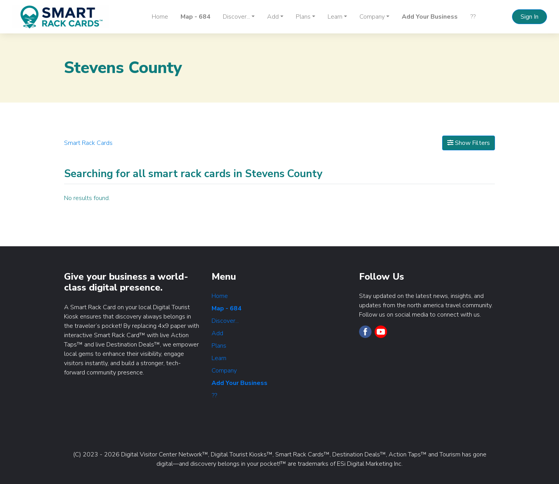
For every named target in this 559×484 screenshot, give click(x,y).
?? (473, 16)
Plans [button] (303, 16)
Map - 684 (195, 16)
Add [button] (273, 16)
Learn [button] (335, 16)
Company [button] (372, 16)
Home (160, 16)
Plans (219, 345)
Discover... (225, 321)
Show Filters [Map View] (468, 143)
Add (217, 333)
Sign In (529, 16)
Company (224, 370)
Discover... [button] (236, 16)
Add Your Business (430, 16)
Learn (219, 358)
